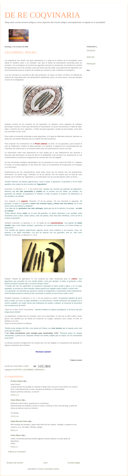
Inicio (45, 463)
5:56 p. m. (14, 447)
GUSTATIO (17, 370)
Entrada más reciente (15, 463)
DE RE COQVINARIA (42, 15)
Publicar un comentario (17, 452)
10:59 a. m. (15, 395)
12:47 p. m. (15, 416)
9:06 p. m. (14, 430)
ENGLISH (90, 57)
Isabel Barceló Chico (19, 421)
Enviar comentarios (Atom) (49, 469)
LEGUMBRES (28, 370)
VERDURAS (39, 370)
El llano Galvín (17, 381)
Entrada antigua (74, 463)
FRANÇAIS (91, 64)
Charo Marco (16, 400)
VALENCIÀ (91, 51)
